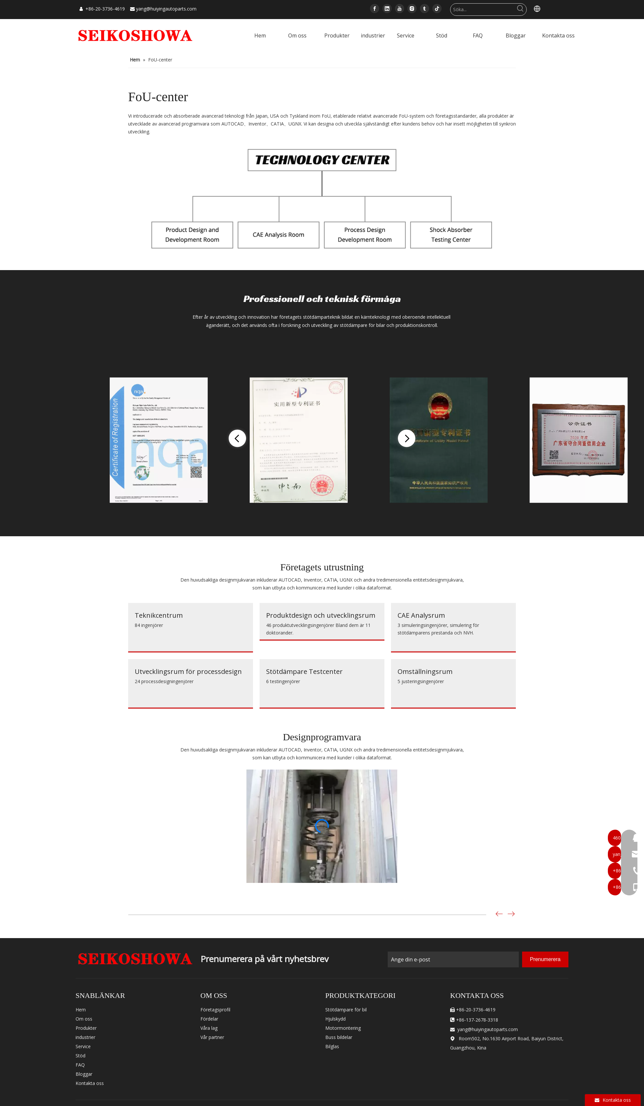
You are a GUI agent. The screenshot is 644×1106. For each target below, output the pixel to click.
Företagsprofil (215, 1009)
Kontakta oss (90, 1083)
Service (83, 1046)
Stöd (80, 1055)
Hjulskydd (335, 1019)
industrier (85, 1037)
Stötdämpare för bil (346, 1009)
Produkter (86, 1028)
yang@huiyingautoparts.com (166, 9)
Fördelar (209, 1019)
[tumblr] (424, 8)
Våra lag (209, 1028)
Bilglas (332, 1046)
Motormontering (343, 1028)
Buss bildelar (338, 1037)
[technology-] (322, 197)
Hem (81, 1009)
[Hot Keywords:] (520, 9)
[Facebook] (374, 8)
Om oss (84, 1019)
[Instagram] (412, 8)
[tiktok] (437, 8)
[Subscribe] (545, 959)
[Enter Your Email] (453, 959)
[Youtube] (399, 8)
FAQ (80, 1065)
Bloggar (84, 1074)
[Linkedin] (387, 8)
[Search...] (482, 9)
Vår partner (212, 1037)
